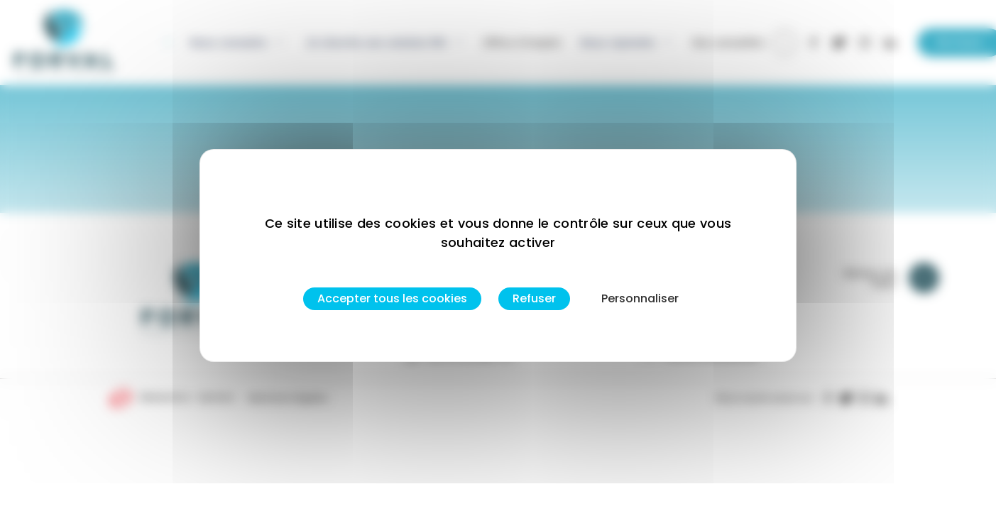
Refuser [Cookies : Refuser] (534, 298)
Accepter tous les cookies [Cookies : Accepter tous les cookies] (392, 298)
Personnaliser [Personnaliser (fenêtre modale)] (640, 298)
